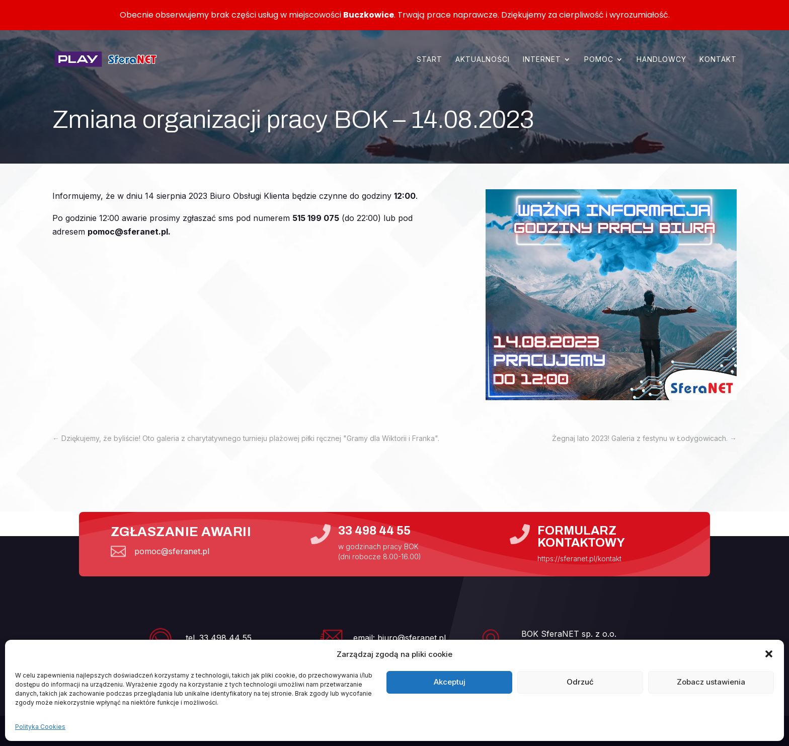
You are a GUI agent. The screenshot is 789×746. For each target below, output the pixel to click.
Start (429, 59)
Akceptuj (449, 682)
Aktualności (482, 59)
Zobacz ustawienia (711, 682)
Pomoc (598, 59)
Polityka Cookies (40, 726)
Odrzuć (580, 682)
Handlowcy (661, 59)
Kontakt (718, 59)
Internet (542, 59)
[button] (769, 654)
